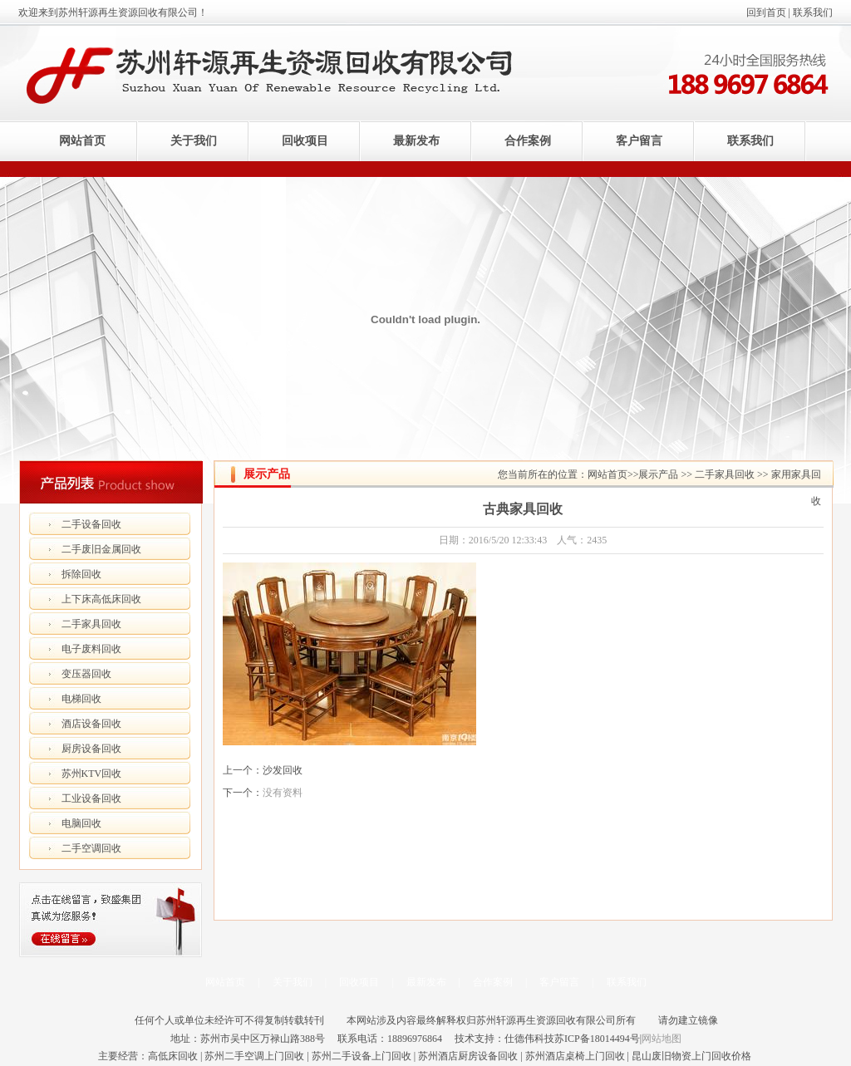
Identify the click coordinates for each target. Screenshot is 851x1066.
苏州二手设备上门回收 (361, 1056)
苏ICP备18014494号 (597, 1038)
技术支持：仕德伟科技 (504, 1038)
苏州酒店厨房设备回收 (468, 1056)
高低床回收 (173, 1056)
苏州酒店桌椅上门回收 (575, 1056)
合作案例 (527, 141)
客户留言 (639, 141)
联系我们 (813, 12)
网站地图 (661, 1038)
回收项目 (305, 141)
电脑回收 (81, 823)
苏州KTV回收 (91, 773)
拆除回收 (81, 574)
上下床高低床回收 (101, 599)
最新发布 (416, 141)
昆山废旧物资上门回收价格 (691, 1056)
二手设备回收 (91, 524)
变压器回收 (86, 674)
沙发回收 (283, 770)
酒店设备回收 (91, 723)
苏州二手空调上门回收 (254, 1056)
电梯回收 (81, 699)
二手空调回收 (91, 848)
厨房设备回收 (91, 748)
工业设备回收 (91, 798)
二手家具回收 (91, 624)
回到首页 (766, 12)
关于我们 (193, 141)
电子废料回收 (91, 649)
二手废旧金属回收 (101, 549)
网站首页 (82, 141)
